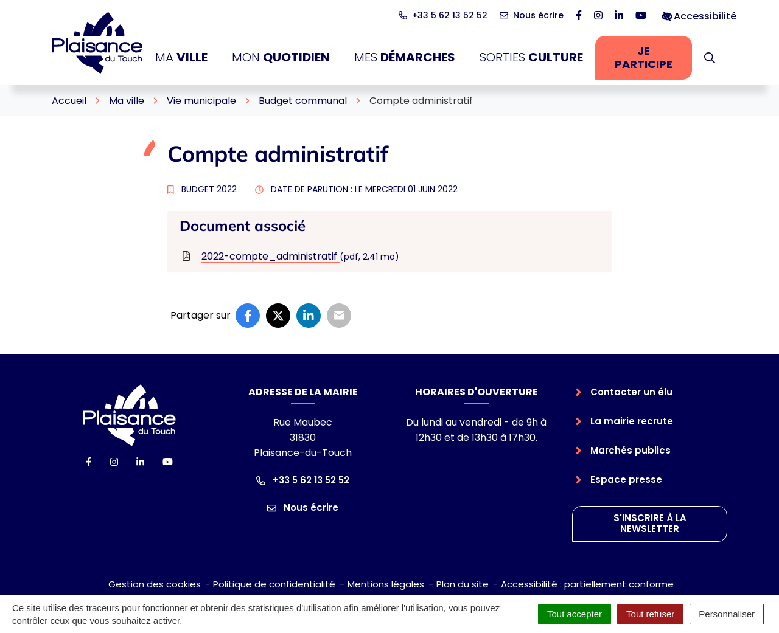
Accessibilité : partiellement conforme (587, 584)
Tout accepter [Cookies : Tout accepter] (574, 614)
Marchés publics (630, 450)
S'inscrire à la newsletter (649, 523)
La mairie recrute (631, 421)
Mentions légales (386, 584)
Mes (404, 57)
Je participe (653, 57)
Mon (281, 57)
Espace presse (626, 479)
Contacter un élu (631, 392)
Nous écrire (302, 507)
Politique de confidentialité (274, 584)
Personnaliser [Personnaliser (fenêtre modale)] (727, 614)
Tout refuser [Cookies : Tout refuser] (650, 614)
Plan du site (462, 584)
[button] (709, 57)
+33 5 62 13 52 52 (302, 480)
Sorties (531, 57)
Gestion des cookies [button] (154, 584)
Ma (181, 57)
